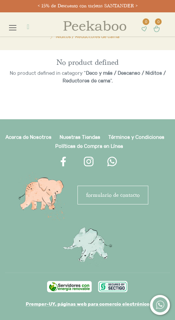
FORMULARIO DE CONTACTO (113, 195)
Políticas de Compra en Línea (89, 146)
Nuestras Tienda (78, 137)
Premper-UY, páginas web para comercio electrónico (88, 304)
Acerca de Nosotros (28, 137)
